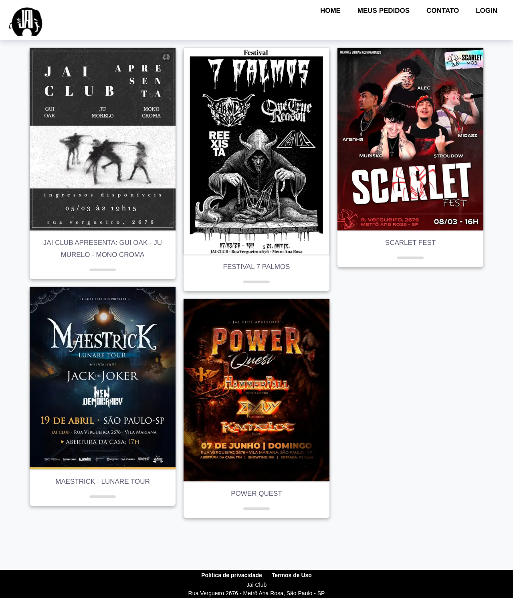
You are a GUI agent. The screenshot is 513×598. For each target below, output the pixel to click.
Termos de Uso (292, 575)
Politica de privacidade (231, 575)
